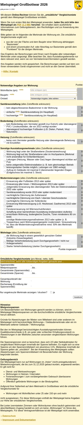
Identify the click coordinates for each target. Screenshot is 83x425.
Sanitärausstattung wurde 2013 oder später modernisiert (34, 192)
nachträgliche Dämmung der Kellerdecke (26, 201)
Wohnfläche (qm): (9, 90)
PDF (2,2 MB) (24, 25)
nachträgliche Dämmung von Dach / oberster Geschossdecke (36, 198)
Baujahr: (4, 95)
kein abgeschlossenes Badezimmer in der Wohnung (31, 108)
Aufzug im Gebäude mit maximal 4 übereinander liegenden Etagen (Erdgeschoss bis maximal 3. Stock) (39, 171)
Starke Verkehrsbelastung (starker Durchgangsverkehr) (33, 246)
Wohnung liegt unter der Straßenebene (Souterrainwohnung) (36, 151)
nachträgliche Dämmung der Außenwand (26, 195)
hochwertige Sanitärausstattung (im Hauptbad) (31, 115)
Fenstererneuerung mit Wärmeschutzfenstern (28, 209)
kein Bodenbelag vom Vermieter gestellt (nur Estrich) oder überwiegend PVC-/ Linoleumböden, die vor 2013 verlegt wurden (41, 125)
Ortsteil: (4, 98)
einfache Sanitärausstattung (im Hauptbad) (30, 112)
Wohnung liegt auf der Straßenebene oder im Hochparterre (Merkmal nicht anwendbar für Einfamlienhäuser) (40, 155)
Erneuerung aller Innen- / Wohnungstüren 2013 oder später (35, 184)
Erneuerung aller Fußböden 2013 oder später (29, 181)
